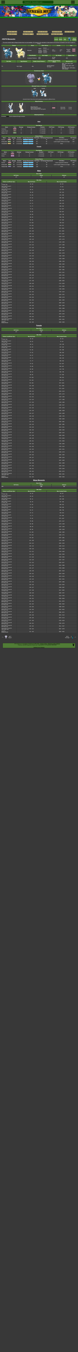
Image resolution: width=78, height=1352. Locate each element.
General (56, 39)
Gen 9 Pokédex (74, 39)
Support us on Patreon (39, 647)
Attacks (60, 39)
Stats (65, 39)
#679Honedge (67, 637)
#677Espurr (10, 637)
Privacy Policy (43, 643)
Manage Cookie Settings (54, 643)
